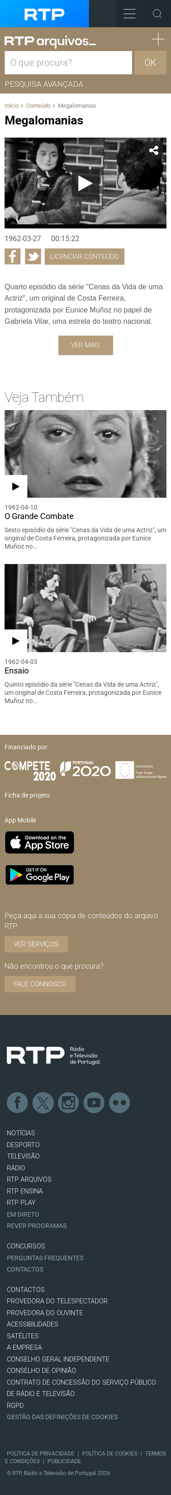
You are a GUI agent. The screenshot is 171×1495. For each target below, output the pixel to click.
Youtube (94, 1103)
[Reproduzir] (85, 183)
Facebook (18, 1103)
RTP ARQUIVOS (29, 1179)
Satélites (23, 1336)
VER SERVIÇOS (36, 944)
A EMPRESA (24, 1347)
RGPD (15, 1406)
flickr (120, 1103)
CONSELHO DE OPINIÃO (41, 1371)
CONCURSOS (26, 1246)
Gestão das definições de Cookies (62, 1417)
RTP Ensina (25, 1191)
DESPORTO (23, 1145)
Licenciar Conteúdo (84, 256)
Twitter (43, 1103)
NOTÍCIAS (21, 1133)
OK (150, 62)
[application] (85, 183)
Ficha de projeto (27, 795)
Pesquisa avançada (44, 84)
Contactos (25, 1269)
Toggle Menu (125, 10)
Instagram (69, 1103)
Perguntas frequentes (45, 1258)
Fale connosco (40, 984)
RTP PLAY (21, 1203)
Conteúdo (38, 105)
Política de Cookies (109, 1453)
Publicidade (64, 1461)
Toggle (157, 13)
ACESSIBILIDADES (32, 1324)
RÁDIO (16, 1168)
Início (12, 105)
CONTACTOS (26, 1290)
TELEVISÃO (23, 1156)
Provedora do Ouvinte (45, 1313)
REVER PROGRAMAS (37, 1226)
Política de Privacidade (40, 1453)
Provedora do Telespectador (57, 1301)
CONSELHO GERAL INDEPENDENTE (58, 1359)
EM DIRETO (23, 1214)
